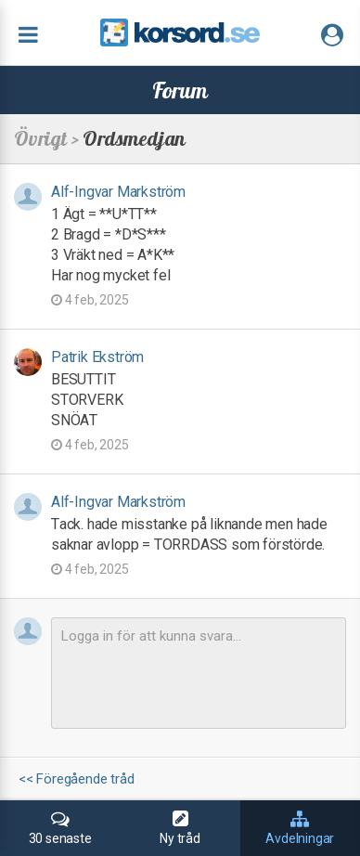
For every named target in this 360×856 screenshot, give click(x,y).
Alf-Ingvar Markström (118, 192)
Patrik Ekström (97, 357)
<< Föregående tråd (76, 779)
